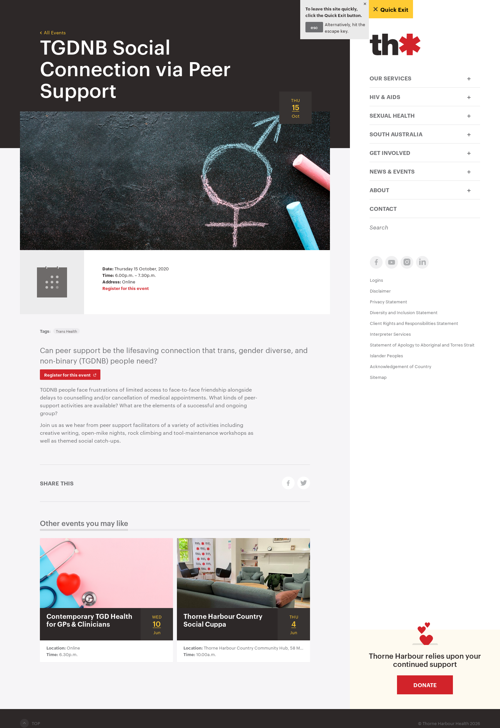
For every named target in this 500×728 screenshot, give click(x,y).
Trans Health (66, 331)
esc (314, 27)
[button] (469, 78)
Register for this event (125, 288)
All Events (53, 32)
